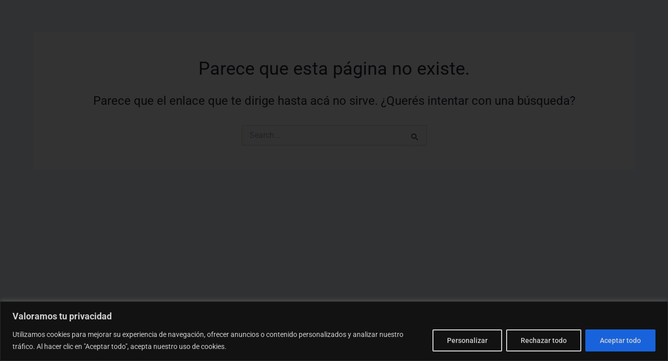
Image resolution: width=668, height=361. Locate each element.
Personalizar (467, 340)
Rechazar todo (544, 340)
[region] (334, 331)
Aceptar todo (620, 340)
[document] (334, 180)
